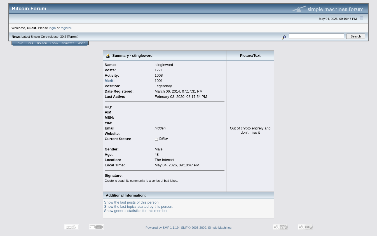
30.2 (63, 36)
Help (30, 43)
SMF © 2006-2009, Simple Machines (206, 227)
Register (68, 43)
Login (54, 43)
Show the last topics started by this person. (138, 206)
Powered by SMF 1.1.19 (162, 227)
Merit (109, 81)
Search (42, 43)
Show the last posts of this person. (132, 202)
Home (19, 43)
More (81, 43)
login (52, 28)
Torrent (73, 36)
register (65, 28)
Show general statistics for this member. (136, 211)
